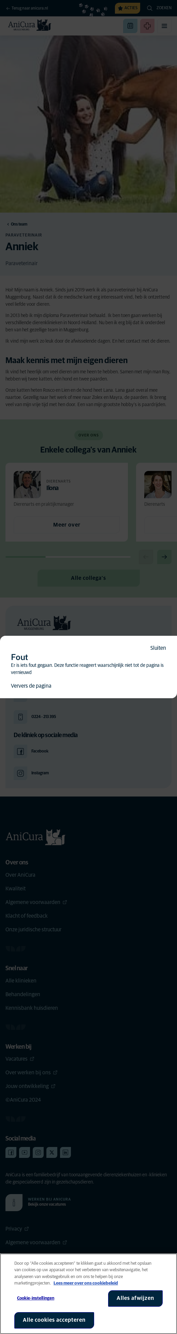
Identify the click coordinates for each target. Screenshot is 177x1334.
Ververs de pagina (31, 686)
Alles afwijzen (135, 1298)
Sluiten (158, 648)
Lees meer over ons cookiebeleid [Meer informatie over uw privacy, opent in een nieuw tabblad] (86, 1283)
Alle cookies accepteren (54, 1320)
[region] (88, 1293)
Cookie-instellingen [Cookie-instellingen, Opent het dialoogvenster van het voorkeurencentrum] (35, 1298)
